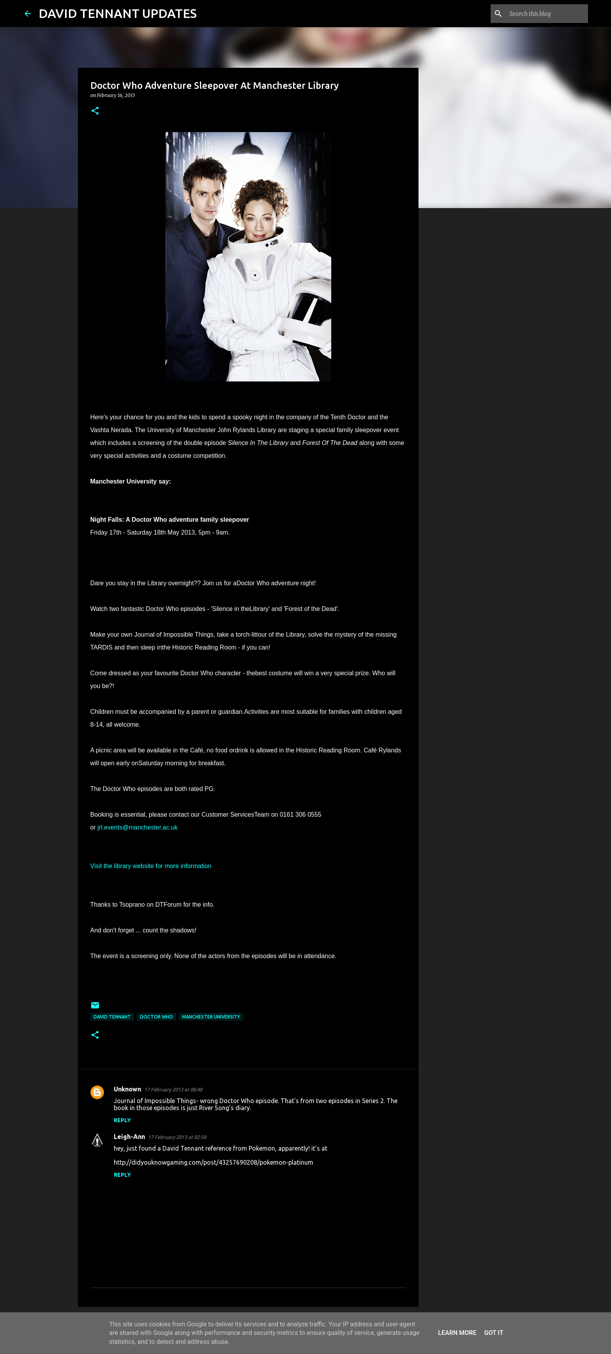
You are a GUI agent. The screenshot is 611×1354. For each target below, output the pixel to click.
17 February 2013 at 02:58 (177, 1137)
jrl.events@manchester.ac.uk (137, 827)
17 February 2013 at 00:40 (173, 1089)
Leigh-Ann (129, 1136)
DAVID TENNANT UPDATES (118, 13)
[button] (95, 111)
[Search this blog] (547, 13)
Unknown (127, 1089)
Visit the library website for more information (151, 866)
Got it (493, 1332)
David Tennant (112, 1016)
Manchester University (211, 1016)
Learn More (457, 1332)
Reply (122, 1120)
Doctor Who (156, 1016)
